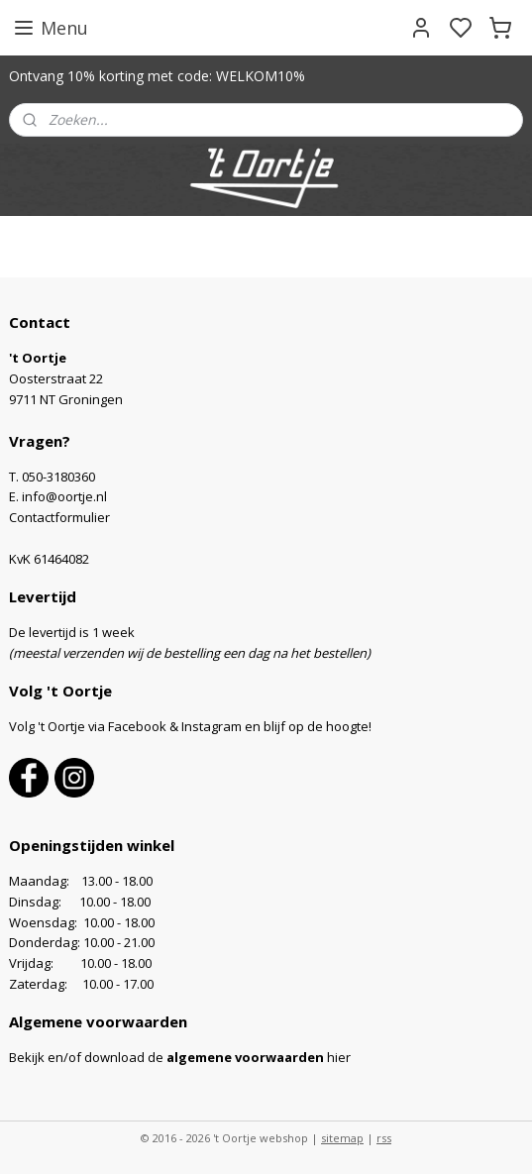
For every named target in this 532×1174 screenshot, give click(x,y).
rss (383, 1137)
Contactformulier (59, 517)
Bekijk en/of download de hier (180, 1057)
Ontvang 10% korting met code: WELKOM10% (157, 75)
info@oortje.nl (64, 496)
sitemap (342, 1137)
